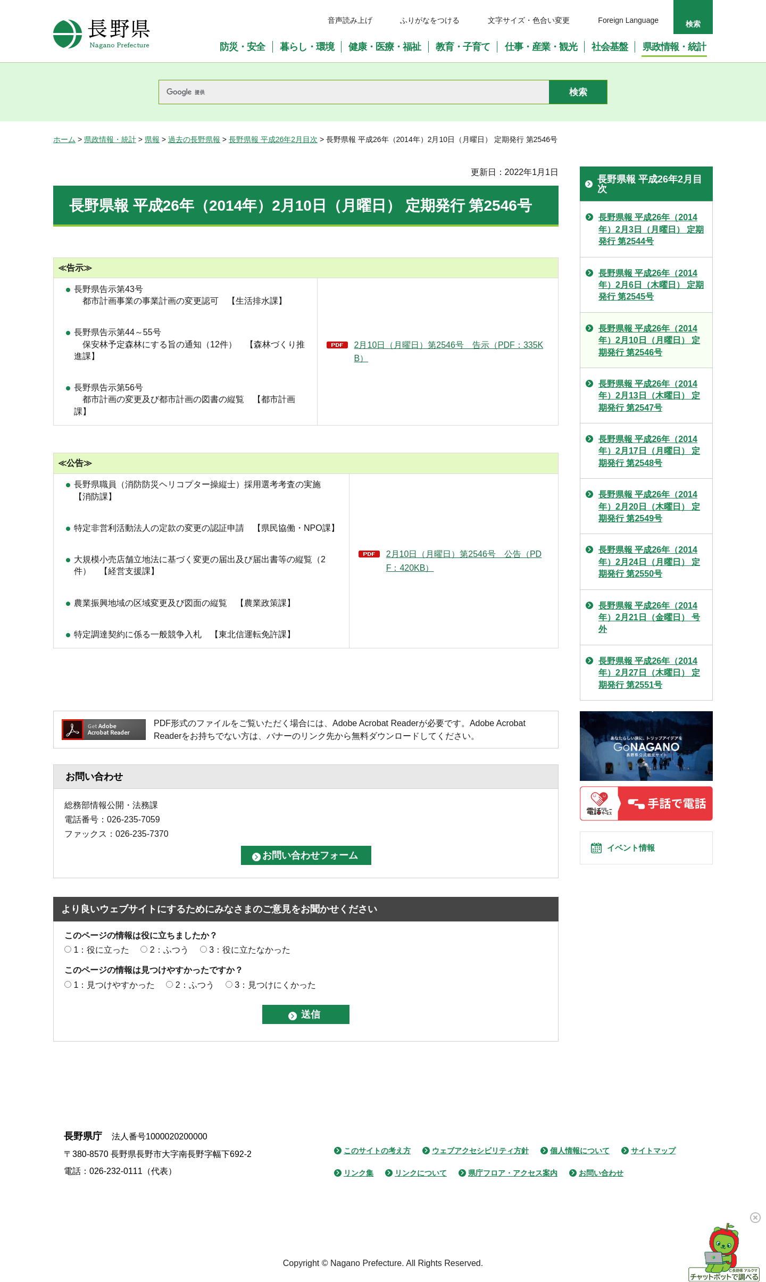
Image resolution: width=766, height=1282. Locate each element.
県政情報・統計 (110, 139)
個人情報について (580, 1150)
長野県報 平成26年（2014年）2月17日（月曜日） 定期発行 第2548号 (649, 451)
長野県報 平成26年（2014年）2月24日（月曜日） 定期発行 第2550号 (649, 561)
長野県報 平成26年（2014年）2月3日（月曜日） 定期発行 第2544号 (651, 229)
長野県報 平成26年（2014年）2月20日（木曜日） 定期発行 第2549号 (649, 506)
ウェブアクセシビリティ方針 (480, 1150)
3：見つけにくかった (275, 984)
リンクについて (421, 1173)
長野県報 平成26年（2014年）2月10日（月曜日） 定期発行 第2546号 (649, 340)
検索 (693, 24)
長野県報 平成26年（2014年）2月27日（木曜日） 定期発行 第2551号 (649, 672)
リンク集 (358, 1173)
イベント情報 (639, 854)
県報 (152, 139)
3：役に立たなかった (249, 949)
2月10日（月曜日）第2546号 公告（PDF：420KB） (464, 561)
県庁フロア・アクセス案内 (512, 1173)
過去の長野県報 (194, 139)
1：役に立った (101, 949)
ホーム (64, 139)
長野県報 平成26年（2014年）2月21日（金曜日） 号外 (649, 617)
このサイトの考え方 (377, 1150)
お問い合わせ (601, 1173)
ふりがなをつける (430, 20)
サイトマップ (653, 1150)
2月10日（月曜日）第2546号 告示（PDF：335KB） (449, 351)
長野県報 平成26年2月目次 (273, 139)
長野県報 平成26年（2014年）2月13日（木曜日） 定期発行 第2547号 (649, 395)
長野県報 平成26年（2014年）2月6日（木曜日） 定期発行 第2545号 (651, 285)
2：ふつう (169, 949)
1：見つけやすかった (114, 984)
